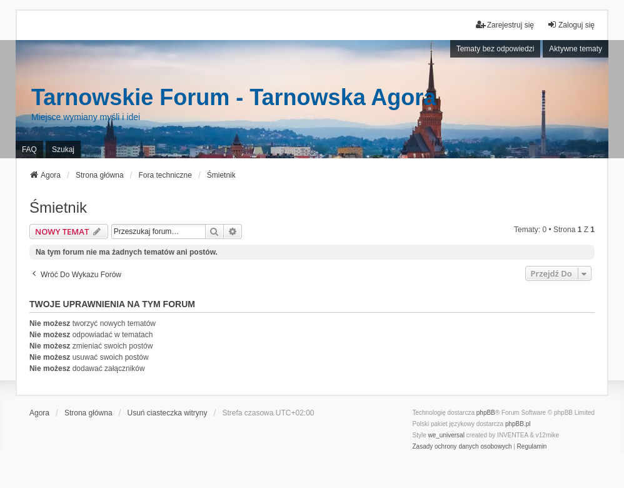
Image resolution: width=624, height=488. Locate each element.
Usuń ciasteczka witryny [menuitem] (167, 413)
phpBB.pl (518, 423)
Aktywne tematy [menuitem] (575, 48)
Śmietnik (58, 207)
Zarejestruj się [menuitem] (505, 24)
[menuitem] (461, 446)
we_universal (446, 435)
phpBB (485, 412)
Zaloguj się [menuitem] (571, 24)
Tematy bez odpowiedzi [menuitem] (495, 48)
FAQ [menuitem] (29, 149)
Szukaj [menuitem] (63, 149)
